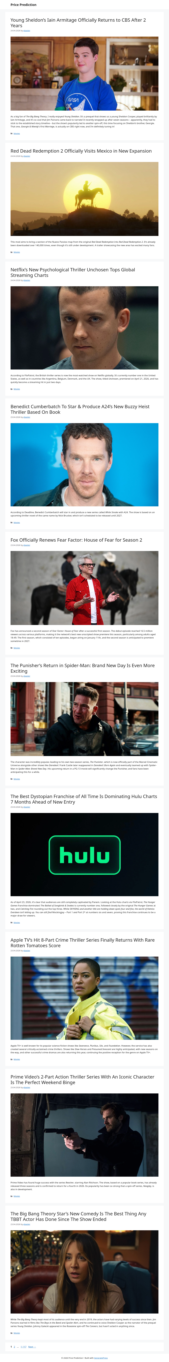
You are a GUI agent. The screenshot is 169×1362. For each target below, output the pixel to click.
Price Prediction (23, 4)
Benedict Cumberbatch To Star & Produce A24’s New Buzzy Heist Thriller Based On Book (80, 409)
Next (32, 1346)
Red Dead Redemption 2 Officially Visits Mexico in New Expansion (81, 151)
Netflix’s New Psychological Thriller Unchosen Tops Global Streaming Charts (73, 272)
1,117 (23, 1346)
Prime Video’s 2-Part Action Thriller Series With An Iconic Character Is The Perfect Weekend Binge (82, 1079)
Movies (17, 133)
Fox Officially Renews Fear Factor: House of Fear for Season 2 (76, 540)
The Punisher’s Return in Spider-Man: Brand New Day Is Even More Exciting (83, 668)
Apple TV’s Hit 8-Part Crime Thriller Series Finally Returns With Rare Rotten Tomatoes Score (83, 943)
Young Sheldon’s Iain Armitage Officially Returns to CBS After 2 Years (78, 23)
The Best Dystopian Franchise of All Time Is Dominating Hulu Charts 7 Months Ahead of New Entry (84, 799)
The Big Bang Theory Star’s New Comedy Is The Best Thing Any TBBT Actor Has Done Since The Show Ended (78, 1216)
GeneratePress (101, 1358)
